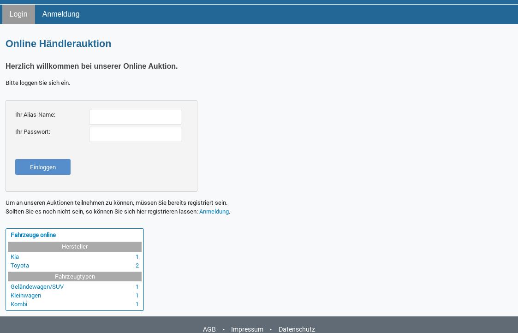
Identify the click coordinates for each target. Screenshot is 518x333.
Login (19, 14)
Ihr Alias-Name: (35, 114)
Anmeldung (61, 14)
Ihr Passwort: (32, 131)
